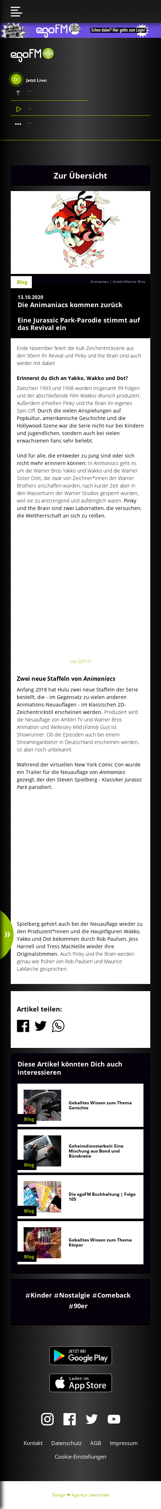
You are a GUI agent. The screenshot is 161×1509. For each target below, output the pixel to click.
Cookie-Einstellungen (80, 1456)
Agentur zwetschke (90, 1495)
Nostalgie (74, 1295)
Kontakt (33, 1442)
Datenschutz (66, 1442)
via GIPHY (80, 661)
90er (81, 1305)
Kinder (41, 1295)
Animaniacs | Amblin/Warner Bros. (118, 281)
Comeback (114, 1295)
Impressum (124, 1442)
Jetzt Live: (29, 79)
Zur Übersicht (80, 175)
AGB (95, 1442)
